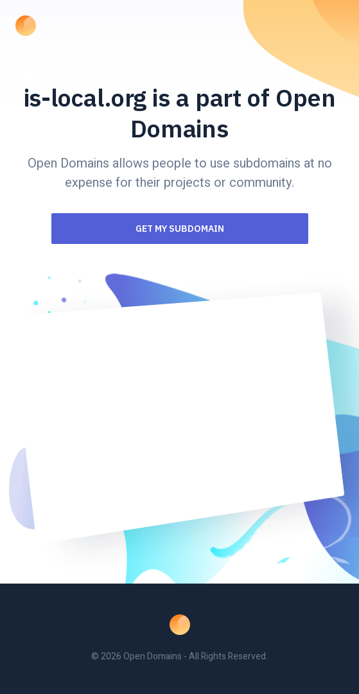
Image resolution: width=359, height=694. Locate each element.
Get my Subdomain (180, 228)
